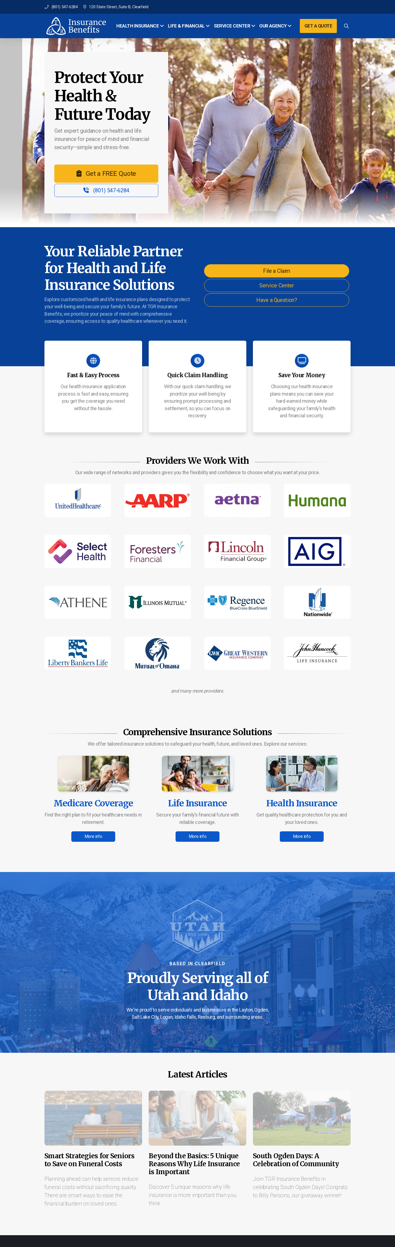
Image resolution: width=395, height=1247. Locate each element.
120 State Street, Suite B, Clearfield (118, 6)
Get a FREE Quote (106, 173)
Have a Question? (276, 300)
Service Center (276, 285)
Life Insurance (197, 803)
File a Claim (276, 271)
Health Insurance (301, 803)
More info (93, 836)
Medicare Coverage (93, 803)
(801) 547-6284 (65, 6)
